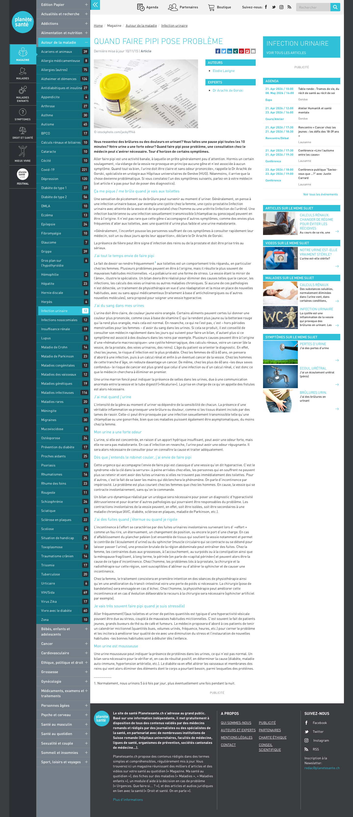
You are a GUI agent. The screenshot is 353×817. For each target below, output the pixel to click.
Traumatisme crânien (57, 556)
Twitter (314, 731)
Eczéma (47, 215)
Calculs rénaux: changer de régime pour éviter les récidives (316, 221)
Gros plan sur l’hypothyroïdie (52, 262)
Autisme (47, 124)
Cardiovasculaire (55, 653)
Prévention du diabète (57, 447)
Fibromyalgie (51, 233)
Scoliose (47, 529)
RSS (311, 749)
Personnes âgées (55, 705)
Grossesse (49, 671)
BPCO (45, 133)
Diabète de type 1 (54, 188)
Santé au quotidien (56, 733)
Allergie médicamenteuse (60, 60)
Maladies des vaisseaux (58, 374)
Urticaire (48, 583)
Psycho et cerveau (56, 714)
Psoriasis (48, 465)
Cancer (47, 643)
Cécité (46, 160)
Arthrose (48, 106)
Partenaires (188, 7)
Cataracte (48, 151)
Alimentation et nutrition (61, 32)
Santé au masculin (56, 724)
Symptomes (23, 119)
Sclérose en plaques (56, 519)
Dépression (49, 179)
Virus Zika (49, 601)
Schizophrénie (52, 501)
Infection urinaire (54, 311)
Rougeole (48, 492)
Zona (45, 619)
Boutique (223, 7)
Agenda (152, 7)
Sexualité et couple (57, 743)
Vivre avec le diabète (56, 610)
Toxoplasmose (52, 547)
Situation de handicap (57, 538)
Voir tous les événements (320, 194)
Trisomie (47, 565)
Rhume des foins (53, 483)
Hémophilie (50, 274)
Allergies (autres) (54, 70)
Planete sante (23, 22)
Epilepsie (48, 224)
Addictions (49, 23)
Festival (23, 183)
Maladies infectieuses (57, 392)
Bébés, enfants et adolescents (55, 631)
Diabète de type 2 (54, 197)
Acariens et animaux (56, 51)
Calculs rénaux (314, 285)
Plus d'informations (128, 799)
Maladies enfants (22, 99)
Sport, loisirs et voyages (61, 762)
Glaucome (48, 242)
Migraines (48, 420)
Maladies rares (52, 401)
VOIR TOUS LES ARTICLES (286, 53)
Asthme (47, 115)
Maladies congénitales (58, 365)
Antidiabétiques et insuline (61, 88)
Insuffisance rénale (55, 329)
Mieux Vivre (23, 160)
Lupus (46, 338)
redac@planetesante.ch (322, 768)
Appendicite (50, 97)
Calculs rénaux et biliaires (61, 142)
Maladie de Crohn (54, 347)
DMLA (45, 206)
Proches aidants (53, 456)
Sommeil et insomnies (59, 752)
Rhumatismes (51, 474)
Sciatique (48, 510)
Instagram (316, 740)
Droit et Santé (23, 137)
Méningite (48, 410)
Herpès (46, 302)
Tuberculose (50, 574)
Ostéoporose (50, 438)
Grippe (46, 251)
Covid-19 (47, 169)
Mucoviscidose (52, 429)
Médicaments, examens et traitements (62, 693)
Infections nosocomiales (59, 320)
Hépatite (47, 283)
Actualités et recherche (60, 14)
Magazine (22, 59)
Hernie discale (52, 292)
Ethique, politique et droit (62, 662)
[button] (217, 51)
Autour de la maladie (58, 42)
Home (98, 25)
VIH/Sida (47, 592)
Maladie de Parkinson (57, 356)
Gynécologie (51, 681)
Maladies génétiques (56, 383)
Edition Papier (52, 4)
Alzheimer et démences (58, 79)
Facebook (315, 722)
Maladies (22, 78)
